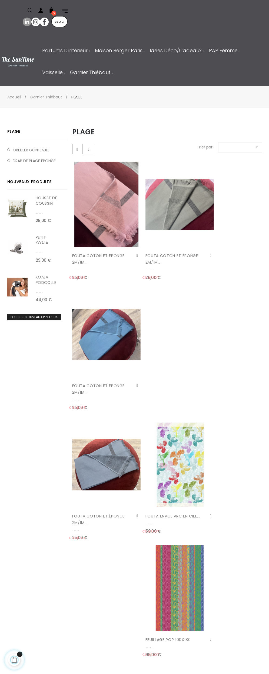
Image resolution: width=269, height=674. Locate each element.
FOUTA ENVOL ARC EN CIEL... (158, 368)
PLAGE (13, 131)
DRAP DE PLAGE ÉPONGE (34, 161)
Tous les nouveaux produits (34, 317)
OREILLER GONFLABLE (31, 150)
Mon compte (24, 603)
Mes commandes (28, 613)
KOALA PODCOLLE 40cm (46, 282)
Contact (20, 592)
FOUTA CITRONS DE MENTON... (91, 487)
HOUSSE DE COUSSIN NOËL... (46, 203)
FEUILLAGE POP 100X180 (224, 364)
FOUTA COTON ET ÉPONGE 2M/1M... (90, 248)
